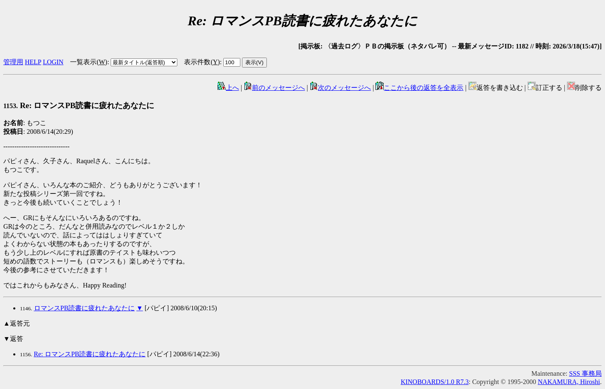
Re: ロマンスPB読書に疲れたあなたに (78, 105)
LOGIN (53, 61)
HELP (33, 61)
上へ (228, 87)
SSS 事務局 (585, 373)
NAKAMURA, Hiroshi (569, 381)
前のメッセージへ (274, 87)
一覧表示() (88, 61)
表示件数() (202, 61)
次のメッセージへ (340, 87)
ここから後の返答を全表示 (419, 87)
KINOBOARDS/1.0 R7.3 (435, 381)
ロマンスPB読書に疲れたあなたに (84, 308)
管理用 (13, 61)
